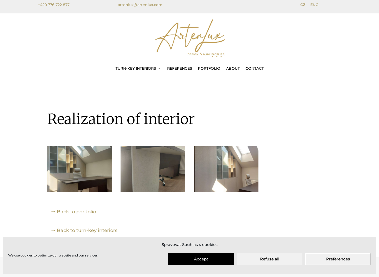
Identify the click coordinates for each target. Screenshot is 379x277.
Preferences (338, 258)
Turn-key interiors (136, 68)
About (233, 68)
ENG (314, 4)
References (179, 68)
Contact (255, 68)
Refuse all (269, 258)
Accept (201, 258)
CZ (302, 4)
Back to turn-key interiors (87, 230)
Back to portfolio (76, 212)
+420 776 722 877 (53, 4)
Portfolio (209, 68)
